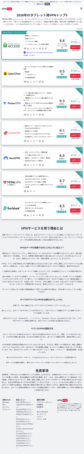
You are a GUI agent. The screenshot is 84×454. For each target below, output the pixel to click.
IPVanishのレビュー (23, 419)
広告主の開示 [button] (80, 28)
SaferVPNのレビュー (23, 438)
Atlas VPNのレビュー (23, 402)
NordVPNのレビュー (23, 421)
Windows (5, 402)
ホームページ (41, 414)
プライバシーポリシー (45, 402)
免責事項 (40, 407)
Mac (3, 405)
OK (47, 4)
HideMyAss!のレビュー (24, 412)
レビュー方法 (41, 419)
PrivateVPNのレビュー (24, 433)
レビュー (40, 417)
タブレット (6, 409)
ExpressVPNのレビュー (24, 409)
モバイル (5, 407)
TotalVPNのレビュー (23, 443)
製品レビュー (21, 400)
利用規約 (40, 405)
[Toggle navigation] (80, 8)
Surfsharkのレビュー (23, 441)
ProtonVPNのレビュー (24, 436)
